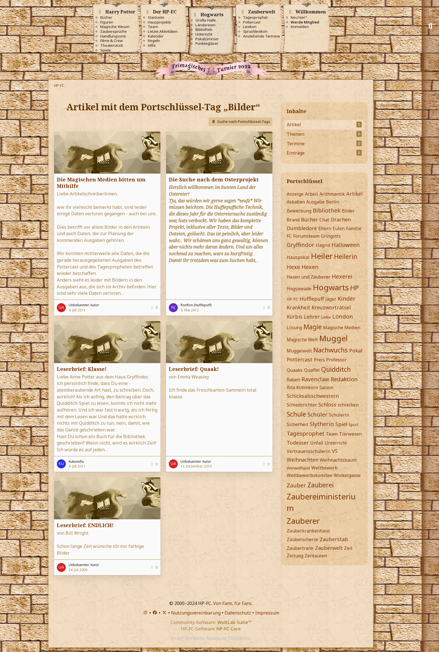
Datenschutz (238, 613)
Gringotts (331, 236)
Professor (336, 360)
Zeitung (295, 556)
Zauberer (303, 520)
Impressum (267, 613)
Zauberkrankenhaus (308, 531)
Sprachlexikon (255, 31)
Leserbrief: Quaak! (194, 369)
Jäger (330, 299)
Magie (312, 326)
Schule (296, 414)
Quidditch (336, 369)
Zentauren (316, 556)
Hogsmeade (299, 289)
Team (153, 26)
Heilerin (345, 256)
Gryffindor (300, 245)
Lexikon (249, 26)
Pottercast (251, 22)
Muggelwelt (299, 351)
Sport (354, 424)
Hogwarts (331, 287)
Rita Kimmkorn (302, 387)
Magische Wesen (115, 26)
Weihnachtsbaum (338, 460)
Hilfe (152, 45)
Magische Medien (341, 327)
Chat (324, 220)
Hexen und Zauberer (308, 277)
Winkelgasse (347, 475)
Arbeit (311, 194)
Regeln (154, 40)
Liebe (326, 317)
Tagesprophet (255, 17)
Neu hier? (299, 17)
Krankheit (298, 307)
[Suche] (430, 26)
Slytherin (322, 424)
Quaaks (295, 370)
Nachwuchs (330, 349)
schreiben (348, 405)
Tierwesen (350, 434)
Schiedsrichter (302, 405)
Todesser (298, 442)
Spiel (341, 424)
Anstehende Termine (261, 36)
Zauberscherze (302, 539)
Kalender (156, 36)
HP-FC (292, 299)
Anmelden (300, 26)
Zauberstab (334, 539)
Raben (293, 380)
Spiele (105, 50)
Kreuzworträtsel (331, 307)
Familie (353, 228)
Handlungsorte (113, 36)
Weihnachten (302, 459)
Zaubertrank (300, 548)
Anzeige (295, 194)
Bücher (106, 17)
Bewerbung (299, 211)
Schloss (327, 404)
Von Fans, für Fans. (233, 603)
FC (289, 236)
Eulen (339, 228)
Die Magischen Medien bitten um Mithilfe (101, 182)
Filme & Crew (111, 40)
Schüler (317, 414)
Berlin (332, 202)
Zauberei (320, 484)
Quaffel (312, 370)
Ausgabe (315, 202)
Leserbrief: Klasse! (82, 369)
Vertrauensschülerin (308, 451)
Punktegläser (206, 43)
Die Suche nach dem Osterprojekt (214, 179)
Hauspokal (298, 257)
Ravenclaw (315, 379)
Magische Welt (302, 339)
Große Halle (205, 20)
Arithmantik (332, 194)
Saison (326, 387)
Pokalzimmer (207, 39)
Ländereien (205, 25)
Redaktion (344, 379)
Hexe (293, 267)
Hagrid (323, 245)
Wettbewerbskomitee (309, 475)
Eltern (324, 228)
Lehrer (312, 316)
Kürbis (294, 316)
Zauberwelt (329, 547)
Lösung (294, 327)
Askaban (296, 202)
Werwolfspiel (298, 468)
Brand (293, 220)
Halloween (345, 245)
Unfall (316, 443)
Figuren (106, 22)
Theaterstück (111, 45)
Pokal (355, 350)
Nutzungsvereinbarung (196, 613)
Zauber (296, 485)
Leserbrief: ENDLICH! (85, 525)
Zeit (348, 548)
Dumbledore (302, 228)
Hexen (310, 267)
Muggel (333, 338)
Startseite (156, 17)
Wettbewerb (324, 468)
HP (354, 287)
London (342, 316)
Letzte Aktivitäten (163, 31)
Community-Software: (211, 622)
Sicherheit (297, 424)
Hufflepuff (312, 298)
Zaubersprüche (113, 31)
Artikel (354, 193)
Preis (319, 360)
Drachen (341, 219)
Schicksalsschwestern (313, 395)
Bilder (348, 211)
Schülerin (339, 415)
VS (335, 451)
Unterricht (203, 34)
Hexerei (342, 276)
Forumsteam (306, 236)
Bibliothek (203, 29)
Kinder (347, 298)
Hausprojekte (159, 22)
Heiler (322, 256)
